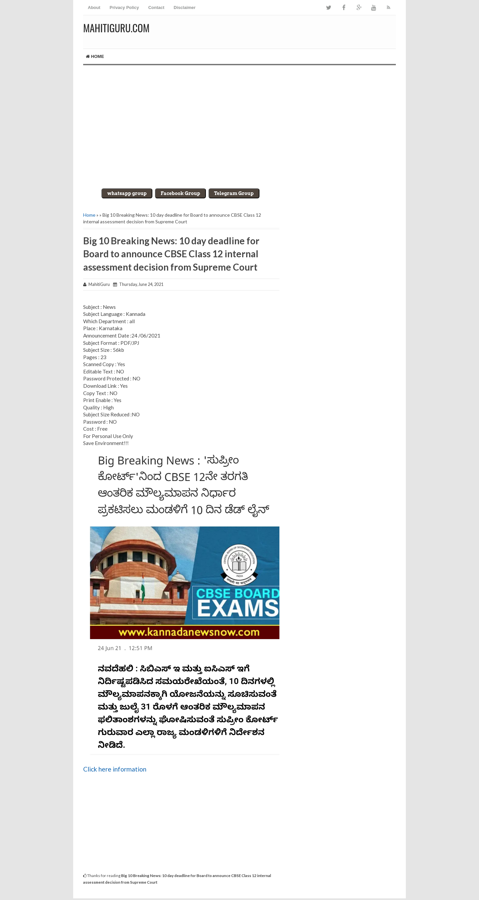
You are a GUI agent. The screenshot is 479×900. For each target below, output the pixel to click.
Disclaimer (185, 7)
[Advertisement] (239, 121)
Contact (156, 7)
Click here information (114, 769)
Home (95, 56)
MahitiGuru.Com (116, 27)
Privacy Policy (124, 7)
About (94, 7)
